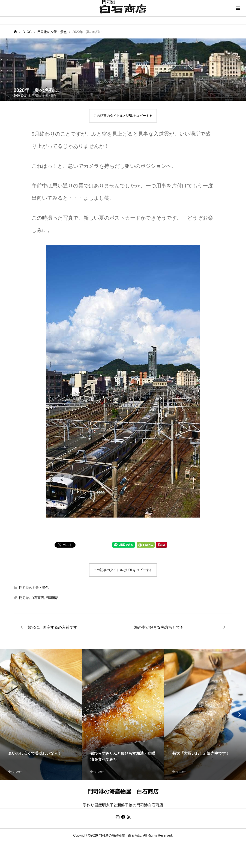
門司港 (24, 598)
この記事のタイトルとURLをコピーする (123, 116)
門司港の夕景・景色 (44, 95)
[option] (41, 714)
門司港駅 (52, 598)
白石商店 (37, 598)
